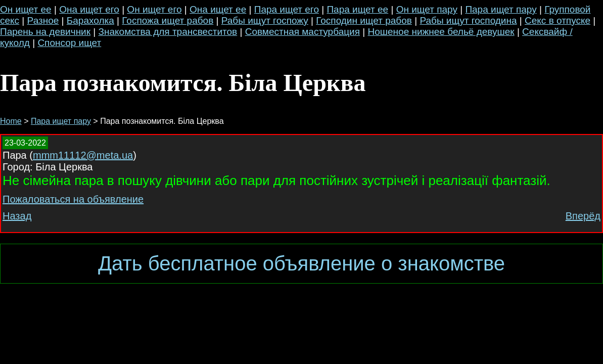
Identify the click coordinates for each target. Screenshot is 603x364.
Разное (43, 20)
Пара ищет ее (357, 9)
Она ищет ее (218, 9)
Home (11, 121)
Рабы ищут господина (468, 20)
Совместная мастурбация (302, 31)
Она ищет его (89, 9)
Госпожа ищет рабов (167, 20)
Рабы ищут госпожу (264, 20)
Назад (17, 215)
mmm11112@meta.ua (83, 155)
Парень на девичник (45, 31)
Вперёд (583, 215)
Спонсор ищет (69, 42)
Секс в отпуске (557, 20)
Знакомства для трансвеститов (168, 31)
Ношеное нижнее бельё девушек (440, 31)
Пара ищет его (286, 9)
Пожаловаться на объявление (73, 199)
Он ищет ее (26, 9)
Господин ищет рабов (364, 20)
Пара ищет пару (500, 9)
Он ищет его (154, 9)
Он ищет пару (426, 9)
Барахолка (90, 20)
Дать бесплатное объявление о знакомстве (301, 263)
